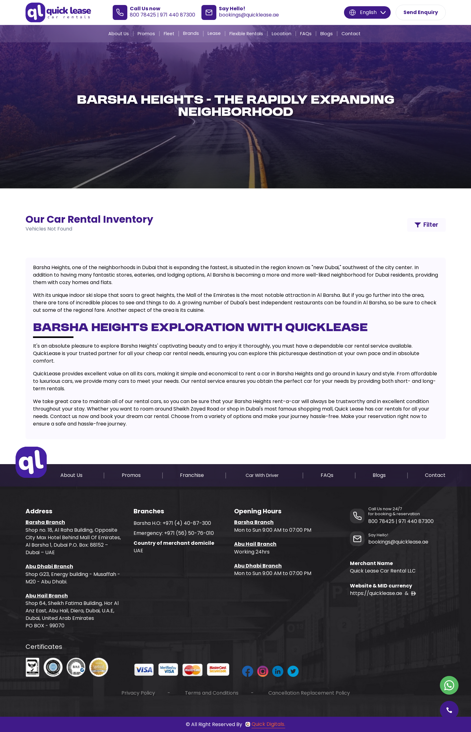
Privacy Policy (138, 692)
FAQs (306, 34)
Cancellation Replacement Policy (309, 692)
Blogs (326, 34)
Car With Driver (262, 475)
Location (281, 34)
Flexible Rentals (246, 34)
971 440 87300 (177, 14)
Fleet (169, 34)
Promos (146, 34)
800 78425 (143, 14)
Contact (350, 34)
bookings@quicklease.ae (249, 14)
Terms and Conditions (211, 692)
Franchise (192, 475)
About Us (118, 34)
